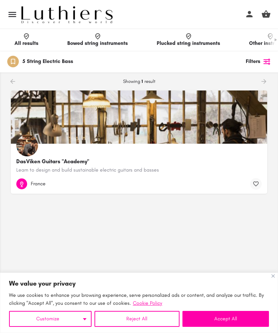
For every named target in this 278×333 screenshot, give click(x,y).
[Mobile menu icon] (12, 14)
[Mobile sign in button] (249, 14)
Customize (47, 319)
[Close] (273, 276)
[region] (139, 303)
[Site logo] (68, 14)
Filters (258, 62)
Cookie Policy (147, 303)
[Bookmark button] (256, 184)
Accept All (225, 319)
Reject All (136, 319)
